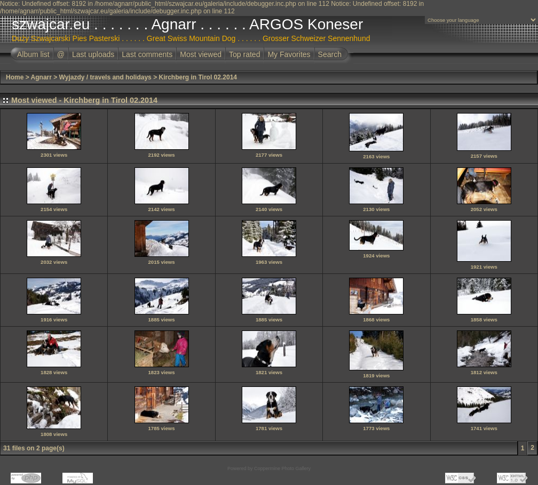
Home (14, 77)
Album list (33, 54)
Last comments (147, 54)
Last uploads (93, 54)
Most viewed (200, 54)
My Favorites (288, 54)
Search (330, 54)
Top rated (244, 54)
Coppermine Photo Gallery (282, 468)
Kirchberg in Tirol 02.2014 (198, 77)
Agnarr (41, 77)
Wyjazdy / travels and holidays (105, 77)
